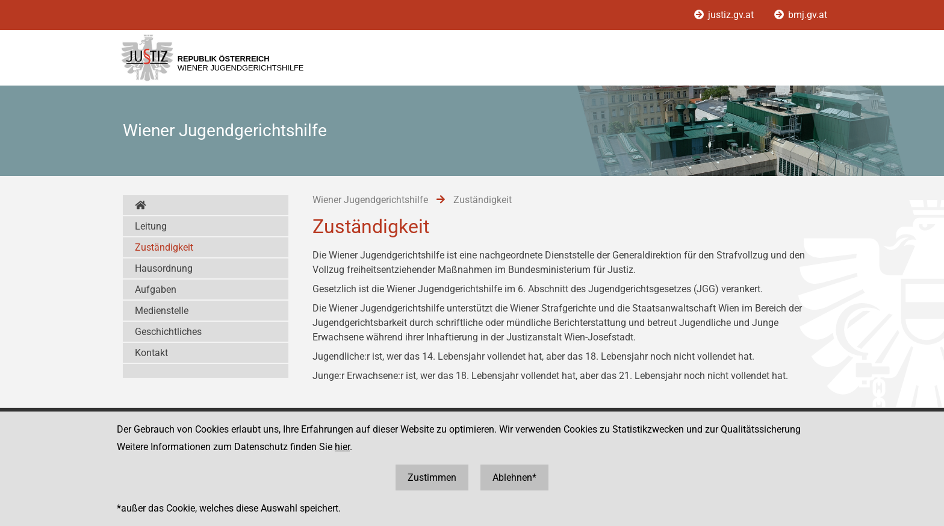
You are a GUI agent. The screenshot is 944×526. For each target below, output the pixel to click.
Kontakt (151, 352)
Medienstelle (161, 310)
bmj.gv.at (800, 14)
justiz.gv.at (725, 14)
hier (342, 446)
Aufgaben (155, 289)
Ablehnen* (514, 477)
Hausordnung (164, 268)
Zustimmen (432, 477)
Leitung (151, 226)
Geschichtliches (168, 331)
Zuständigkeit (164, 247)
